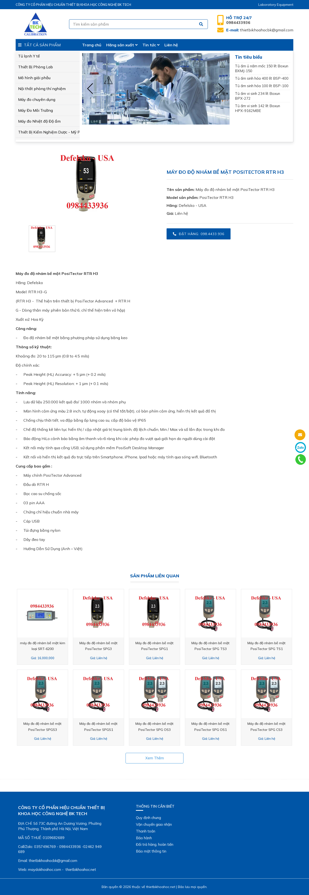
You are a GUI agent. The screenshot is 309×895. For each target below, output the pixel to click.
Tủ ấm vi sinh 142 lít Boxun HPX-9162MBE (257, 108)
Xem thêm (154, 758)
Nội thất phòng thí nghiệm (42, 88)
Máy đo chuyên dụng (36, 99)
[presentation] (90, 89)
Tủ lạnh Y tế (29, 56)
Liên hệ (171, 44)
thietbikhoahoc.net (160, 887)
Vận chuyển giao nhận (154, 824)
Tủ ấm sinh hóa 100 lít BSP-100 (261, 86)
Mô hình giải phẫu (34, 77)
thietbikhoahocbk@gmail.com (259, 30)
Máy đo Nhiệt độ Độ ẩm (39, 121)
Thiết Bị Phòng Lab (35, 66)
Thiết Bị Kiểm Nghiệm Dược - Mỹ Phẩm (47, 132)
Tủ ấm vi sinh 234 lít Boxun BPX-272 (257, 96)
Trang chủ (91, 44)
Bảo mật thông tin (151, 851)
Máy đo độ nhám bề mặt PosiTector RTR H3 (235, 189)
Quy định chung (148, 817)
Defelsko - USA (192, 205)
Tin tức (151, 44)
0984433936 (239, 20)
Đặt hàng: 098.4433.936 (198, 234)
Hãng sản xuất (122, 44)
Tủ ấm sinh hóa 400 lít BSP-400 (261, 78)
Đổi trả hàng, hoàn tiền (154, 844)
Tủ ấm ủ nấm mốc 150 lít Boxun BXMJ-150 (261, 68)
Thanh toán (145, 831)
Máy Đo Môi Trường (35, 110)
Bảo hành (144, 838)
